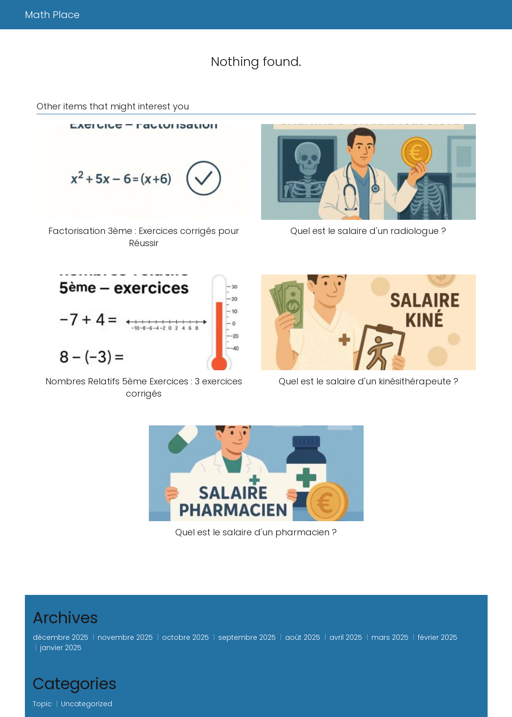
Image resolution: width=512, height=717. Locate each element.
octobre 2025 (185, 637)
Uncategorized (86, 704)
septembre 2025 (247, 637)
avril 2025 (345, 637)
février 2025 (437, 637)
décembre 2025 (60, 637)
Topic (42, 704)
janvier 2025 (61, 648)
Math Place (52, 14)
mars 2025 (390, 637)
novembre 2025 (125, 637)
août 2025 (302, 637)
